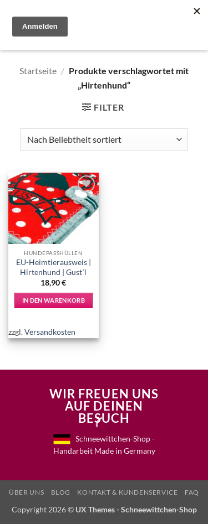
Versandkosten (49, 331)
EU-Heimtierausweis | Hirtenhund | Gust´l (53, 267)
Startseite (38, 70)
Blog (60, 492)
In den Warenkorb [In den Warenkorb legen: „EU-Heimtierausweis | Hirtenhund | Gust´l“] (53, 300)
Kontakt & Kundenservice (127, 492)
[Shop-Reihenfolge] (104, 139)
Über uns (26, 492)
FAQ (192, 492)
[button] (103, 107)
